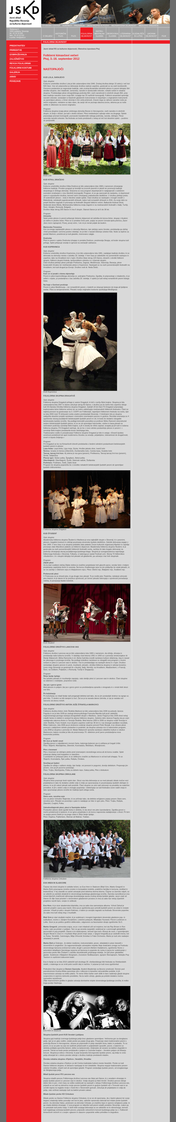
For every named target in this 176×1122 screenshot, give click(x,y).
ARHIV (13, 77)
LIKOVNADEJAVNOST (151, 35)
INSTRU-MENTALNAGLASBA (99, 33)
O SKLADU (47, 36)
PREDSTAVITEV (17, 46)
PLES (73, 36)
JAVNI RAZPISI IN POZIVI (98, 26)
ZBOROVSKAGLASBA (112, 35)
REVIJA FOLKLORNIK (20, 63)
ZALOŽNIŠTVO (17, 59)
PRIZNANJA (79, 26)
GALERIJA (15, 72)
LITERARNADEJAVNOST (125, 35)
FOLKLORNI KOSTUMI (21, 68)
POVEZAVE (15, 81)
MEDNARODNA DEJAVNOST (123, 26)
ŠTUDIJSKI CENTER (51, 26)
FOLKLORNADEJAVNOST (86, 35)
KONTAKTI (67, 26)
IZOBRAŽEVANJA (18, 54)
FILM (164, 36)
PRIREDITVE (16, 50)
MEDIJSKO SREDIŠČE (149, 26)
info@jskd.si (20, 37)
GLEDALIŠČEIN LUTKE (138, 35)
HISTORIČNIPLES (60, 35)
